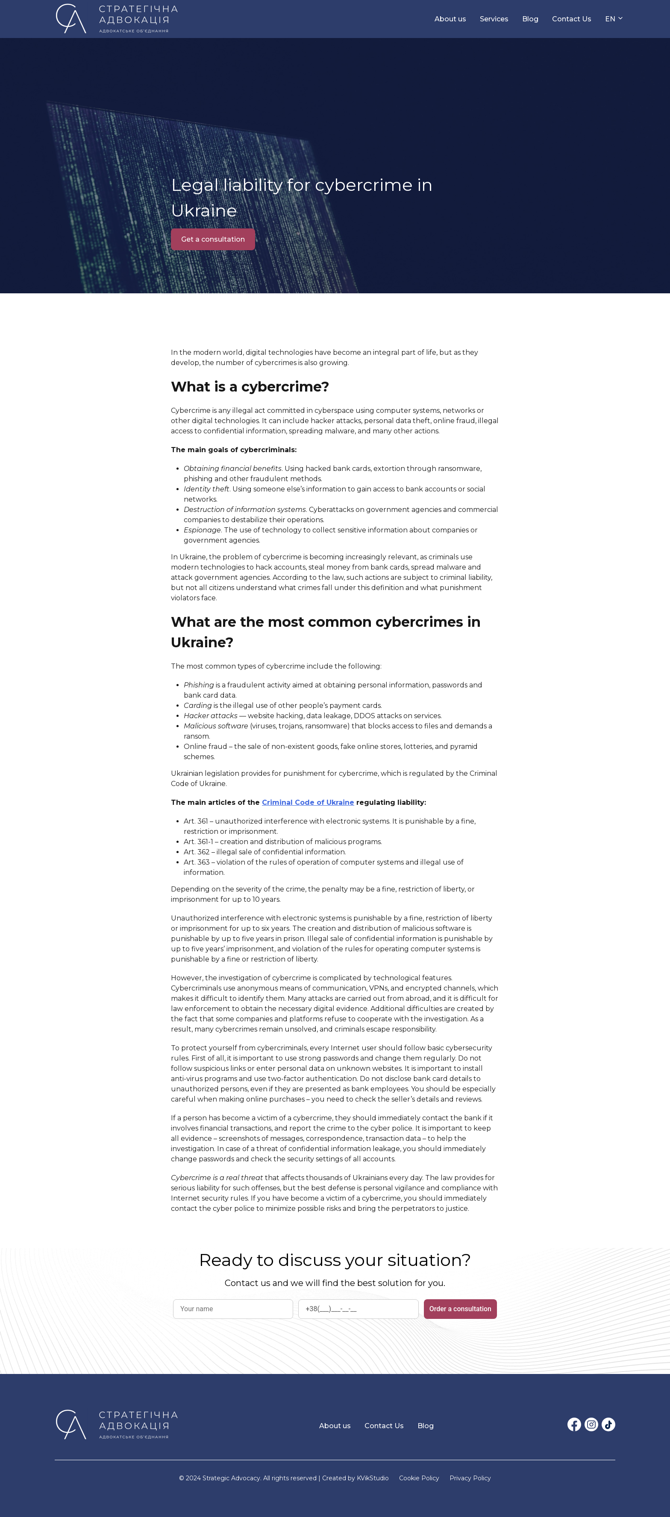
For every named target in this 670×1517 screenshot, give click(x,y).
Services (494, 19)
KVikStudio (373, 1478)
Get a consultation (213, 239)
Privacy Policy (470, 1478)
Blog (530, 19)
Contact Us (571, 19)
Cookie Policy (419, 1478)
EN (610, 19)
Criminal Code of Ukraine (308, 802)
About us (450, 19)
